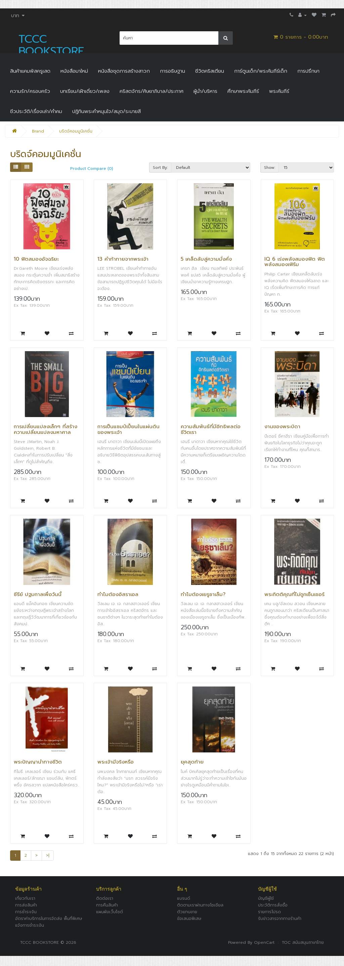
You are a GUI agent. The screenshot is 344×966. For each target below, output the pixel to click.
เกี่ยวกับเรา (25, 898)
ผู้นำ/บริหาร (205, 91)
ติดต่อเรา (104, 898)
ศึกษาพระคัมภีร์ (243, 91)
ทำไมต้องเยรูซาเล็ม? (203, 594)
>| (47, 855)
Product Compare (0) (91, 168)
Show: (269, 167)
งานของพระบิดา (282, 426)
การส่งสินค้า (26, 905)
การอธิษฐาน (172, 71)
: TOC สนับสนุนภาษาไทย (299, 942)
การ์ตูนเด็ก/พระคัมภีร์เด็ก (260, 71)
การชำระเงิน (26, 912)
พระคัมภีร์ (279, 91)
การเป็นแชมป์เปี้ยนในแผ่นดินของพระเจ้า (128, 429)
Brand (38, 131)
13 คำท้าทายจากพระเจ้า (122, 259)
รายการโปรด (269, 912)
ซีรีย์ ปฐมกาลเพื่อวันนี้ (37, 594)
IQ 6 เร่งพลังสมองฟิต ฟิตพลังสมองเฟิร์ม (294, 261)
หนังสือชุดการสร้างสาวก (124, 71)
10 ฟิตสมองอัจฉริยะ (36, 259)
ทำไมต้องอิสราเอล (117, 594)
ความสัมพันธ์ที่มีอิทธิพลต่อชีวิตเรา (211, 429)
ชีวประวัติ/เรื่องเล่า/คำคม (36, 111)
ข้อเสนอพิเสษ (189, 919)
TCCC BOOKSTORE (51, 45)
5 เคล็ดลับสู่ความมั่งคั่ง (206, 259)
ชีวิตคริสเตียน (209, 71)
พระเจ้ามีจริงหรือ (115, 762)
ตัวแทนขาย (187, 912)
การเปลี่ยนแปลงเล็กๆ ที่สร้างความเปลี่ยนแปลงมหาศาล (45, 429)
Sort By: (160, 167)
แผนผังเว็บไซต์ (109, 912)
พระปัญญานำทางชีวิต (38, 762)
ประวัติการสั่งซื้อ (273, 905)
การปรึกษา (308, 71)
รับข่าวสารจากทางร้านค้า (279, 919)
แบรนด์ (183, 898)
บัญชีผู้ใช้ (266, 898)
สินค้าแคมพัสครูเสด (30, 71)
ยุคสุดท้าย (192, 762)
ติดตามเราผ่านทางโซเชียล (200, 905)
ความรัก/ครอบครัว (30, 91)
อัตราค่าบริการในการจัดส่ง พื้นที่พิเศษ (48, 919)
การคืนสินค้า (107, 905)
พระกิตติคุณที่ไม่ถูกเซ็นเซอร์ (294, 594)
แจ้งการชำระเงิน (29, 925)
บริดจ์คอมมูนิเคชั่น (75, 131)
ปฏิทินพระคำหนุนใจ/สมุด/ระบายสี (106, 111)
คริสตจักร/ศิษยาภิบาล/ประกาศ (151, 91)
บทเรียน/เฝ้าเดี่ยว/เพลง (85, 91)
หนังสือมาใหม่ (74, 71)
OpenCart (264, 942)
